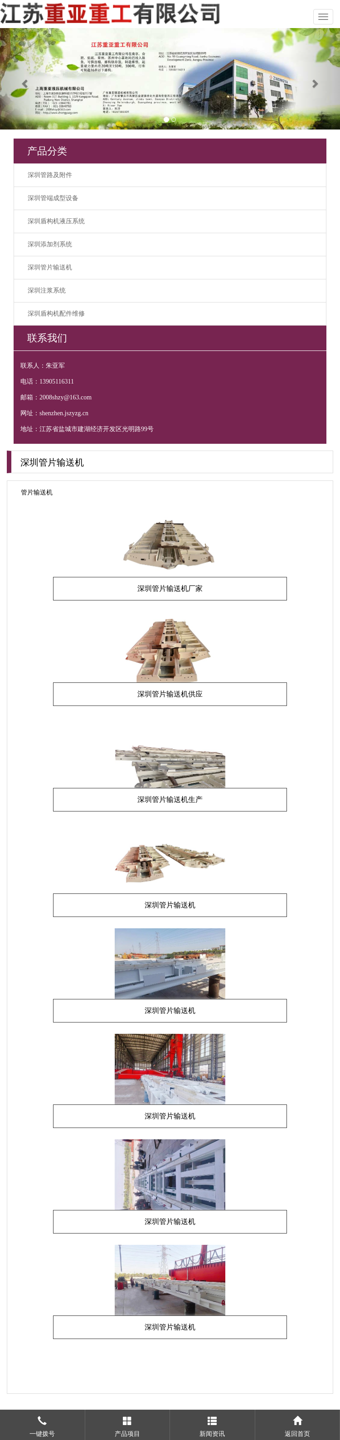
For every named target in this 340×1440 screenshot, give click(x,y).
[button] (25, 79)
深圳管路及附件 (50, 175)
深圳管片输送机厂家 (170, 588)
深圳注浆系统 (47, 290)
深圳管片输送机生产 (170, 799)
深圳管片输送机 (50, 267)
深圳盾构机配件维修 (56, 313)
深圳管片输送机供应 (170, 694)
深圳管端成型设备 (53, 198)
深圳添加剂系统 (50, 244)
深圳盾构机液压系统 (56, 221)
